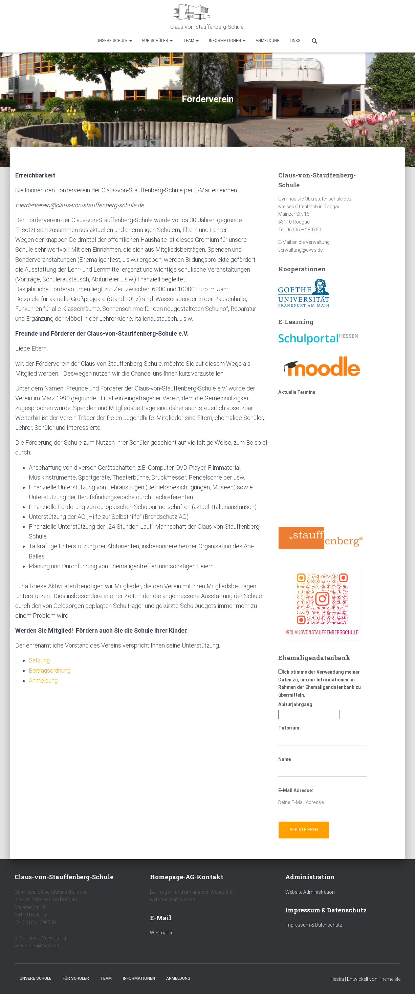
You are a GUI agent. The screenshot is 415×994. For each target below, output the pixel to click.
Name (284, 759)
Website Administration (310, 892)
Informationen (227, 40)
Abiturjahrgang (295, 704)
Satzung (39, 660)
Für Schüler (157, 40)
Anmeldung (268, 40)
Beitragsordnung (50, 670)
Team (191, 40)
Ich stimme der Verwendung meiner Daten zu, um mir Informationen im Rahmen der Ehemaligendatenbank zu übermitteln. (319, 683)
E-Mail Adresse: (295, 790)
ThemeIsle (389, 979)
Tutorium (288, 728)
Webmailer (161, 932)
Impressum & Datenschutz (313, 925)
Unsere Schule (114, 40)
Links (295, 40)
